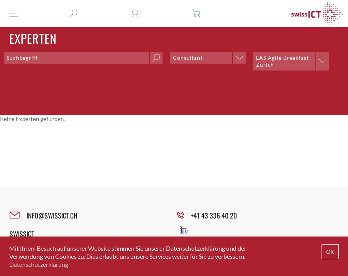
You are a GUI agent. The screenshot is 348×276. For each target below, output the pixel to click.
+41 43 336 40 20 (214, 215)
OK (330, 251)
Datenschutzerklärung (38, 264)
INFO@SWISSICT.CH (51, 215)
